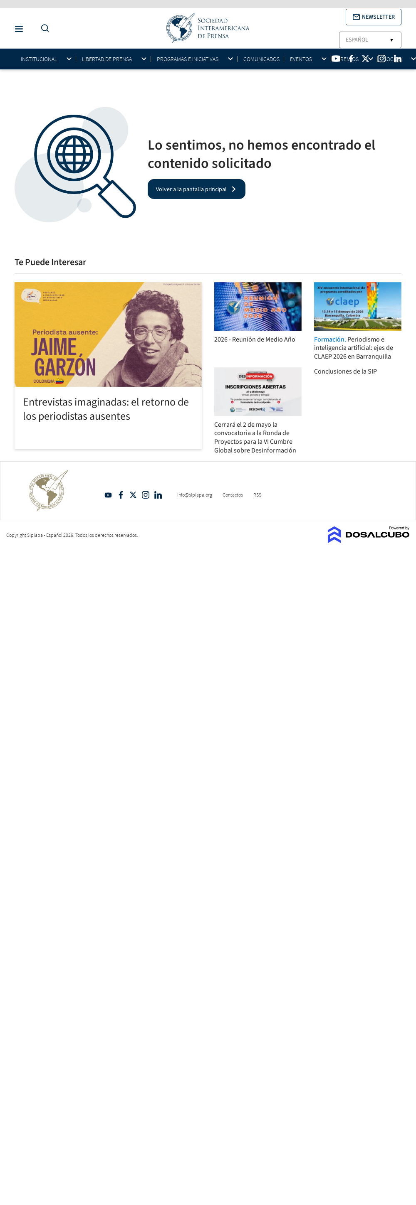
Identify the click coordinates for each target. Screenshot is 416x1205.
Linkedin (158, 495)
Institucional (39, 59)
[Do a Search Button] (43, 28)
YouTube (108, 495)
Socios (392, 59)
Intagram (145, 495)
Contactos (233, 495)
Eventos (301, 59)
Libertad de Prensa (107, 59)
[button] (373, 17)
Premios (348, 59)
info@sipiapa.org (194, 495)
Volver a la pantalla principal (191, 189)
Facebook (120, 495)
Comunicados (261, 59)
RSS (257, 495)
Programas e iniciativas (187, 59)
